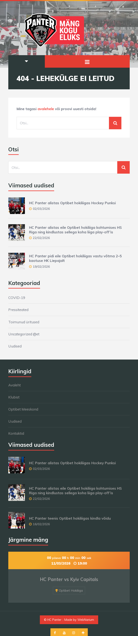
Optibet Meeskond (23, 409)
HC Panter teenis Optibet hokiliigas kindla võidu (70, 518)
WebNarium (85, 620)
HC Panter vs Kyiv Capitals (69, 579)
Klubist (14, 397)
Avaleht (14, 385)
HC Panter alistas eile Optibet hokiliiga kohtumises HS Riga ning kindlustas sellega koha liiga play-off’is (75, 229)
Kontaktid (16, 433)
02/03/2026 (41, 209)
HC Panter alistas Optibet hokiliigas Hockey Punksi (72, 203)
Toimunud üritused (23, 322)
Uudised (15, 346)
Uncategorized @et (23, 334)
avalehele (46, 109)
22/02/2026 (41, 238)
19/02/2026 (41, 267)
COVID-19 (16, 297)
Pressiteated (18, 309)
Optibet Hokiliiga (71, 590)
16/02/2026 (41, 524)
